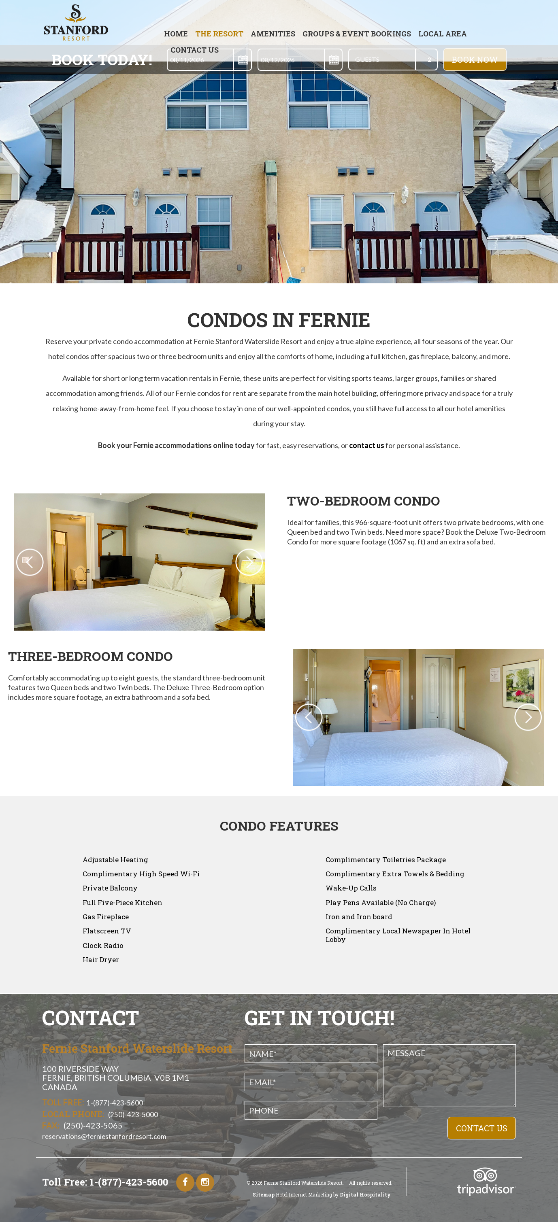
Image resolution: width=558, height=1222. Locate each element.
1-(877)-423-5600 (115, 1103)
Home (176, 33)
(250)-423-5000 (132, 1114)
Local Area (442, 33)
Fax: (51, 1125)
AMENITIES (273, 33)
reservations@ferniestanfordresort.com (104, 1136)
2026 (256, 1182)
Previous (300, 717)
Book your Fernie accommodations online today (176, 445)
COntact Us (481, 1128)
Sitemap (264, 1194)
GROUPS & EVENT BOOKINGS (356, 33)
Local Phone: (73, 1114)
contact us (366, 445)
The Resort (219, 33)
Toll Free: (63, 1102)
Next (537, 717)
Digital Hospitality (365, 1194)
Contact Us (194, 50)
